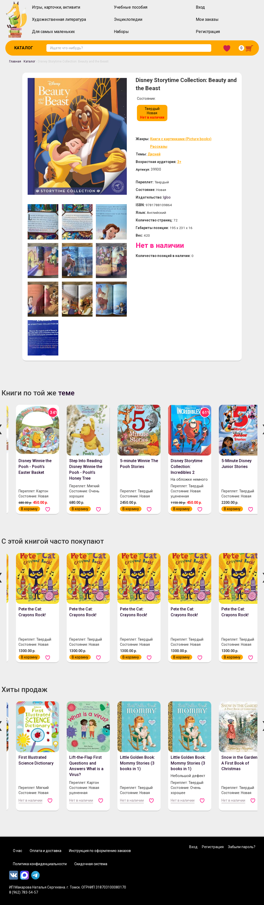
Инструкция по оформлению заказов (100, 851)
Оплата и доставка (45, 851)
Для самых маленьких (53, 31)
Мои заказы (207, 19)
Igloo (167, 197)
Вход (200, 7)
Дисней (154, 154)
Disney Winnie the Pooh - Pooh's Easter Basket (35, 466)
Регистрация (208, 31)
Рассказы (158, 146)
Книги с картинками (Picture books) (181, 139)
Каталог (23, 47)
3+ (180, 162)
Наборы (121, 31)
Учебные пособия (130, 7)
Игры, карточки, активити (56, 7)
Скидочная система (90, 864)
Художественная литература (59, 19)
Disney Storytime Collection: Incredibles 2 (186, 466)
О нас (17, 851)
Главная (15, 61)
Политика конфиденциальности (40, 864)
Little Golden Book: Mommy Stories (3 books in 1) (137, 763)
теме (66, 393)
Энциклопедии (128, 19)
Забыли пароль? (241, 847)
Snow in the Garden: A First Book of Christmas (239, 763)
